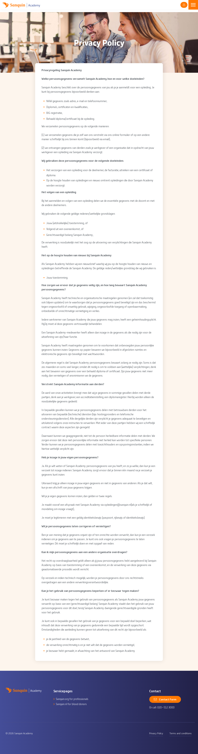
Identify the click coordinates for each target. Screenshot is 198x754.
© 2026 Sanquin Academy (19, 733)
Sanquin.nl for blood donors (71, 704)
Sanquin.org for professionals (72, 699)
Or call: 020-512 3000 (162, 707)
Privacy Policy (156, 733)
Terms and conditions (180, 733)
